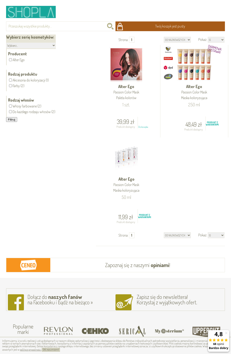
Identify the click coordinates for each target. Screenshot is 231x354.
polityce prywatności (30, 349)
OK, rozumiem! (51, 349)
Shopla (34, 12)
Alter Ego (126, 92)
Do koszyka (143, 126)
